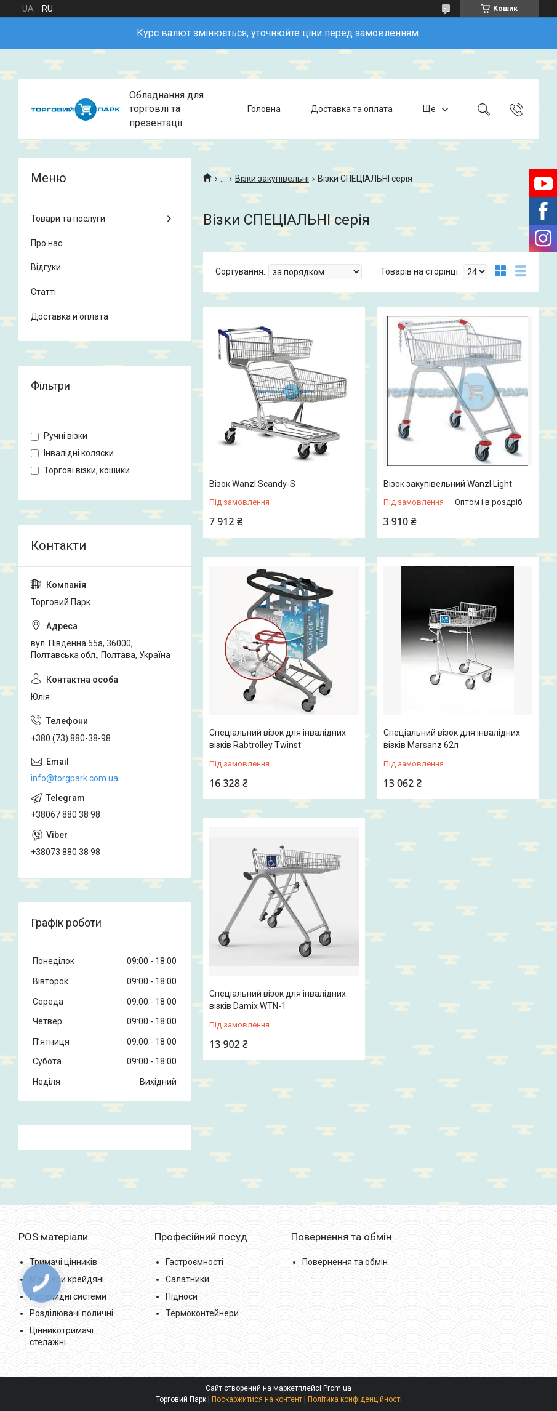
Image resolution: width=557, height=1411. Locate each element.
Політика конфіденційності (355, 1399)
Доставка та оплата (352, 109)
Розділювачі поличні (71, 1313)
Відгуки (46, 267)
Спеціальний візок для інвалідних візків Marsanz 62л (451, 739)
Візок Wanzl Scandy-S (252, 484)
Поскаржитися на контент (257, 1399)
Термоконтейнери (202, 1313)
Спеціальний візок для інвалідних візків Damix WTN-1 (277, 1000)
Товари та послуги (68, 218)
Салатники (187, 1279)
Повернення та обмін (345, 1262)
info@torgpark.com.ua (74, 778)
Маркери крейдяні (67, 1279)
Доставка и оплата (69, 316)
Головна (264, 109)
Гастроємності (194, 1262)
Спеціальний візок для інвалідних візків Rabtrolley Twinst (277, 739)
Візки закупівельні (272, 178)
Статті (43, 292)
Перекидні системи (68, 1296)
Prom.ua (337, 1388)
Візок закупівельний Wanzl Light (447, 484)
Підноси (182, 1296)
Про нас (46, 243)
